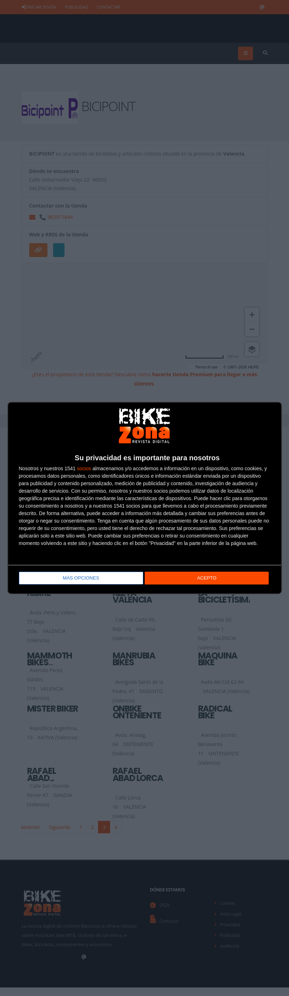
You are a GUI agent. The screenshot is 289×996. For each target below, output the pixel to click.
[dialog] (144, 498)
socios (84, 469)
